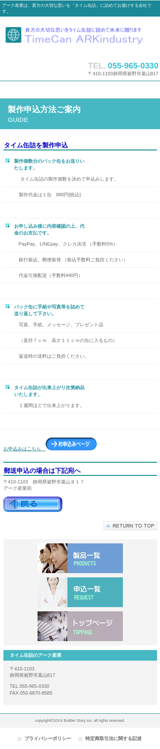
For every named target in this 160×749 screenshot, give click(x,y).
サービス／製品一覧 (80, 558)
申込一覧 (80, 592)
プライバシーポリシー (47, 738)
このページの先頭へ (130, 525)
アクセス (80, 626)
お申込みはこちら (50, 448)
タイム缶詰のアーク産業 (80, 37)
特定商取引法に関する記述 (113, 738)
